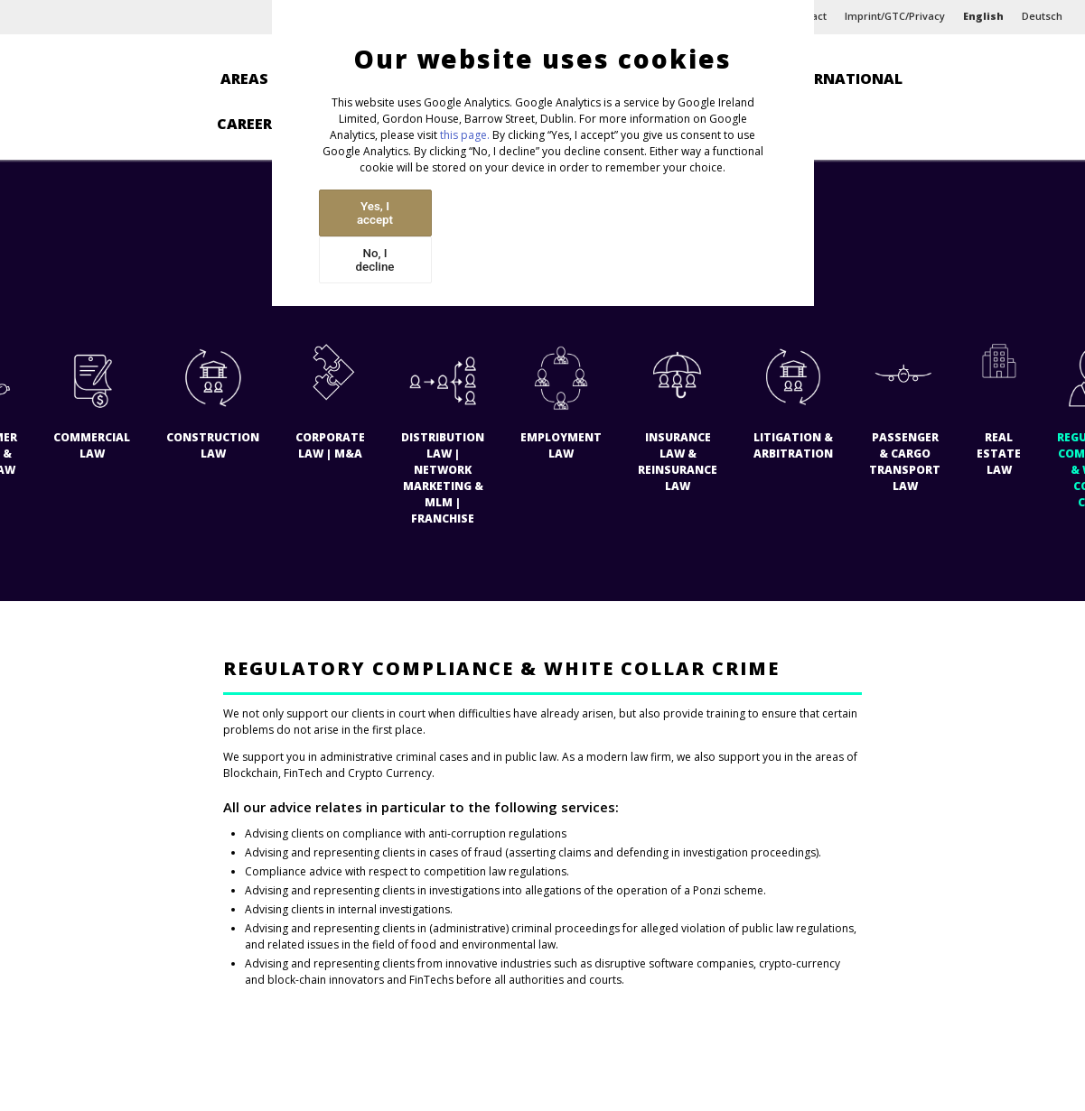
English (983, 16)
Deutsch (1042, 16)
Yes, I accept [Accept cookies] (375, 213)
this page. (464, 135)
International (841, 78)
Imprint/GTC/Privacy (895, 16)
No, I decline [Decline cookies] (375, 259)
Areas (244, 78)
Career (244, 124)
